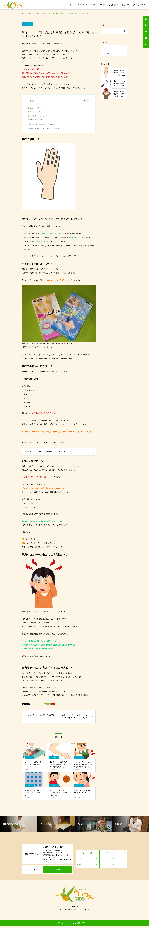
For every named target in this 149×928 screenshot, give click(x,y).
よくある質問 (113, 5)
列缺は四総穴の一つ (40, 120)
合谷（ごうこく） (30, 509)
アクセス (102, 5)
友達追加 (57, 871)
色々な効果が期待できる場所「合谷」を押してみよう (43, 548)
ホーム (72, 5)
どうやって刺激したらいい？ (43, 111)
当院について (82, 5)
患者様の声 (125, 5)
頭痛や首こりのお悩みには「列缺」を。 (46, 125)
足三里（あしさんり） (32, 501)
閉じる (86, 100)
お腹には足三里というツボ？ (35, 541)
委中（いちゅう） (30, 505)
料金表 (93, 5)
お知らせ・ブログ (139, 5)
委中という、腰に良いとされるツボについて (41, 545)
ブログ (27, 24)
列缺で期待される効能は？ (41, 117)
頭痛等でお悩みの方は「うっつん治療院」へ (48, 129)
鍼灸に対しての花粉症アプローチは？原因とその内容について (48, 453)
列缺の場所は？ (37, 108)
